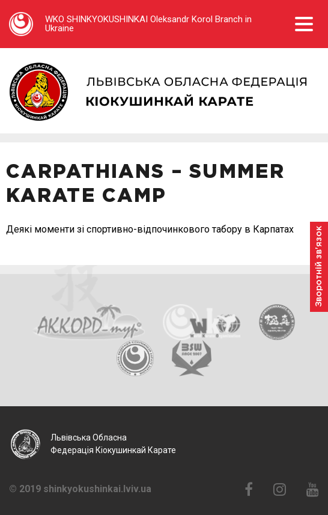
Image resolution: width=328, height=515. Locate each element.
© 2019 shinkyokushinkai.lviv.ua (80, 489)
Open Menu (304, 24)
